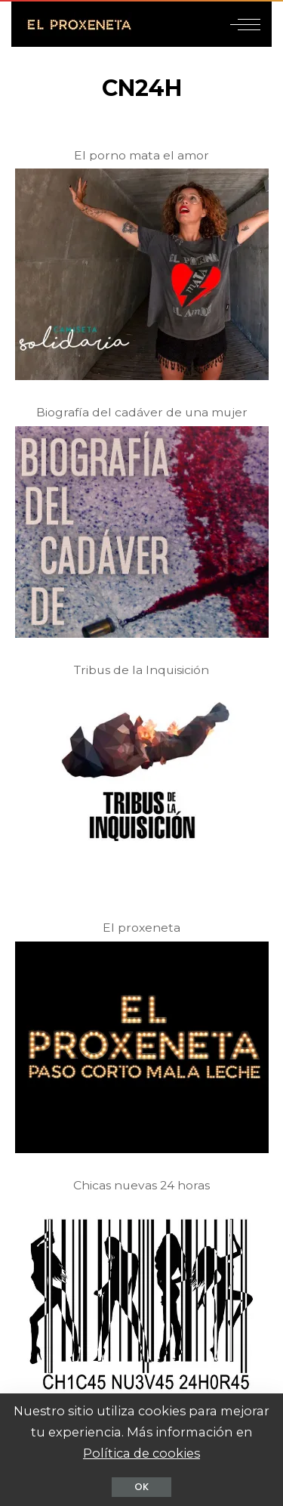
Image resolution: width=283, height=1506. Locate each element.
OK (141, 1487)
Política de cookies (141, 1453)
